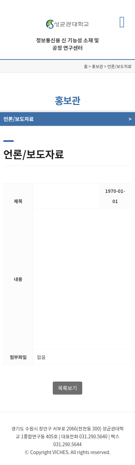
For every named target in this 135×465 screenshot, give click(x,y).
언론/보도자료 (64, 119)
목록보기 (67, 387)
